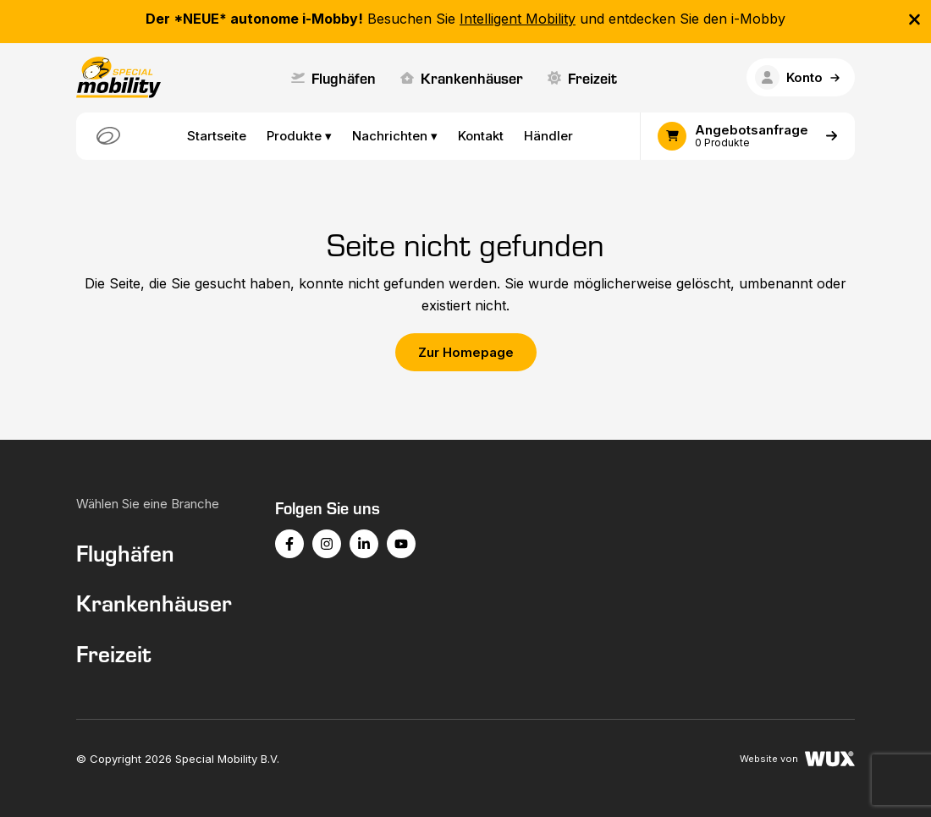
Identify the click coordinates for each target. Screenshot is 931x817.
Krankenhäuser (461, 77)
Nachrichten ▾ (395, 136)
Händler (548, 136)
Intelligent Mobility (518, 18)
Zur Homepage (466, 352)
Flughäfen (333, 77)
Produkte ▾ (299, 136)
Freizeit (582, 77)
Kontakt (481, 136)
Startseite (216, 136)
